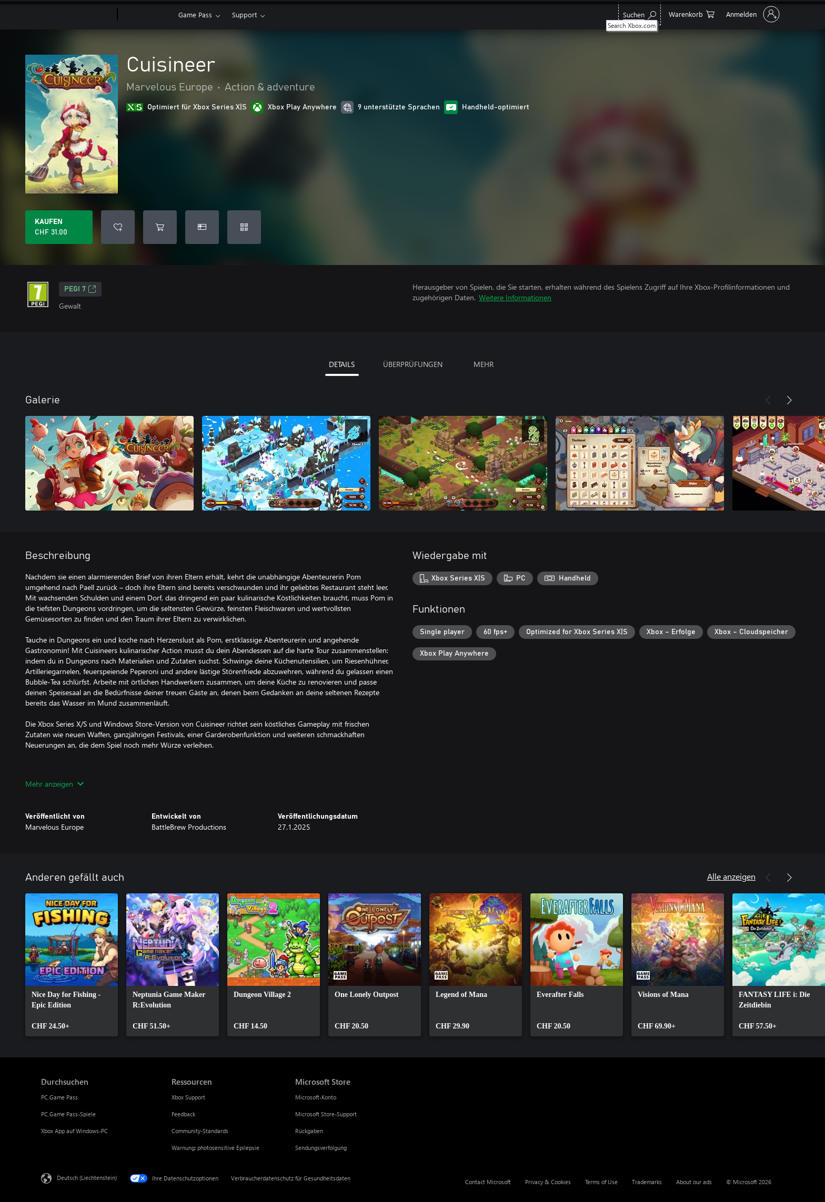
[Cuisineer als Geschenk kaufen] (202, 227)
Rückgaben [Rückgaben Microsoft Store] (309, 1130)
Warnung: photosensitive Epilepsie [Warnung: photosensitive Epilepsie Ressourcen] (215, 1147)
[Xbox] (146, 15)
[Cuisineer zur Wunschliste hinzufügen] (118, 227)
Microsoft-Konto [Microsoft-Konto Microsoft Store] (315, 1097)
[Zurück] (768, 400)
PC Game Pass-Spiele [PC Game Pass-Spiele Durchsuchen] (68, 1114)
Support (244, 14)
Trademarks (647, 1181)
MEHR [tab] (484, 364)
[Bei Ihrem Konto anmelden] (752, 14)
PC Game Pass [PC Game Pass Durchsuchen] (59, 1097)
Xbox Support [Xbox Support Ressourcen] (188, 1097)
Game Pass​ (195, 14)
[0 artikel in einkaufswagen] (692, 13)
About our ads (694, 1181)
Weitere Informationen (515, 297)
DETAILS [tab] (342, 364)
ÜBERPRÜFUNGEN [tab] (412, 364)
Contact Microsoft (488, 1181)
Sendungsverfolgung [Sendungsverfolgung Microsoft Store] (321, 1147)
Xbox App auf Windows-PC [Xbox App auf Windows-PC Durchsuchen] (74, 1130)
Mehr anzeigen (54, 784)
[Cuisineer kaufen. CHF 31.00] (59, 227)
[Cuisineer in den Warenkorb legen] (160, 227)
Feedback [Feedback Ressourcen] (183, 1114)
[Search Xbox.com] (639, 13)
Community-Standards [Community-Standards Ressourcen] (200, 1130)
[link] (71, 964)
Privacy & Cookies (548, 1181)
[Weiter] (789, 400)
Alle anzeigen (731, 876)
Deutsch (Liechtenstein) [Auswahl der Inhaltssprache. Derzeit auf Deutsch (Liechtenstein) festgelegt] (87, 1177)
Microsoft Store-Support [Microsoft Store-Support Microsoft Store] (326, 1114)
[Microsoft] (77, 15)
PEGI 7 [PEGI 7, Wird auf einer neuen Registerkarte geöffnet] (80, 289)
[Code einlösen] (244, 227)
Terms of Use (601, 1181)
